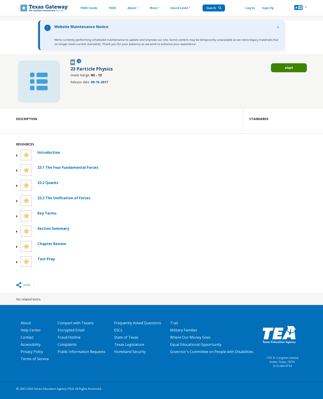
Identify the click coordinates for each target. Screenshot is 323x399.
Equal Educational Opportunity (195, 344)
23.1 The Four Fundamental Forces (67, 167)
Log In (250, 8)
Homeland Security (130, 351)
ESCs (118, 330)
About (26, 322)
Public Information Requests (81, 351)
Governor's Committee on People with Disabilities (211, 351)
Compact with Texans (76, 322)
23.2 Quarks (47, 182)
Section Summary (53, 228)
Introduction (48, 152)
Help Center (31, 330)
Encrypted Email (71, 330)
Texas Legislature (129, 344)
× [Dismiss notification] (278, 27)
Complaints (67, 344)
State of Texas (126, 337)
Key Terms (47, 213)
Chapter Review (51, 243)
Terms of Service (35, 358)
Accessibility (31, 344)
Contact (27, 337)
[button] (300, 8)
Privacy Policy (32, 351)
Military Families (183, 330)
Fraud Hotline (69, 337)
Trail (174, 322)
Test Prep (46, 258)
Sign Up (268, 8)
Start (289, 68)
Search (214, 8)
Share (27, 285)
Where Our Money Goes (190, 337)
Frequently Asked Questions (137, 322)
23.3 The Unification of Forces (63, 197)
